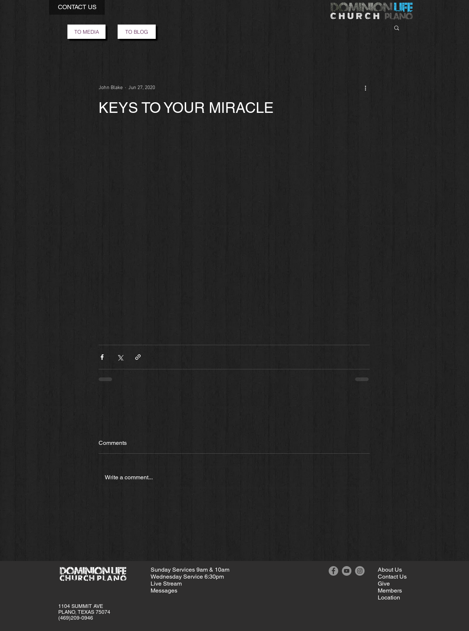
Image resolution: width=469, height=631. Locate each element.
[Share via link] (137, 357)
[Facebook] (333, 571)
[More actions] (365, 87)
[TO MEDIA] (86, 32)
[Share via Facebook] (102, 357)
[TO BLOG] (137, 32)
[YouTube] (346, 571)
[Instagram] (360, 571)
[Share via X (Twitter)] (120, 357)
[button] (77, 7)
